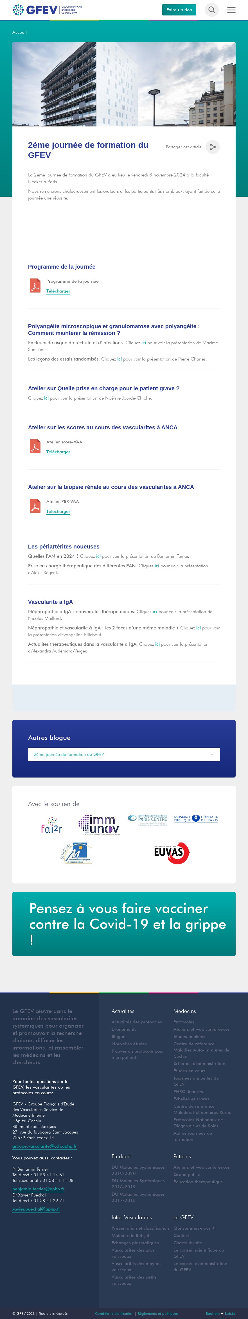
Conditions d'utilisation (114, 1313)
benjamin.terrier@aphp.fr (38, 1188)
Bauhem (213, 1313)
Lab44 (230, 1313)
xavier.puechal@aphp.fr (36, 1209)
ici (143, 342)
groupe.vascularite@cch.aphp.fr (44, 1146)
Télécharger (58, 291)
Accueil (19, 32)
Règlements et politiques (158, 1313)
